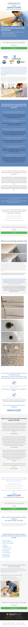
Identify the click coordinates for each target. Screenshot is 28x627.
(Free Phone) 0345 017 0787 (9, 622)
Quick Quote (14, 48)
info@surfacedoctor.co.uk (7, 624)
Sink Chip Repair (6, 551)
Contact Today (14, 45)
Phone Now (14, 229)
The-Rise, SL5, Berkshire (20, 622)
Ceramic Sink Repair (6, 549)
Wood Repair (5, 546)
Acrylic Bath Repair (6, 554)
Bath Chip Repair (6, 555)
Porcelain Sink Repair (7, 552)
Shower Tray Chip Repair (7, 541)
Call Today (14, 505)
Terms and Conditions (17, 624)
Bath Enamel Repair (6, 556)
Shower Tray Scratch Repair (8, 543)
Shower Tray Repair (6, 540)
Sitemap (24, 624)
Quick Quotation (14, 608)
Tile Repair (5, 545)
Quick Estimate (14, 508)
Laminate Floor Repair (7, 547)
